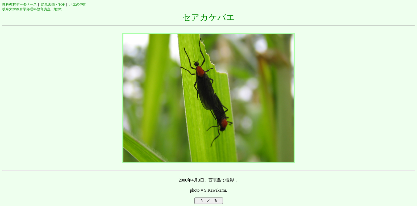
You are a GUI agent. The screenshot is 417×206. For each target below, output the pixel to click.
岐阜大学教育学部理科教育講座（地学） (33, 9)
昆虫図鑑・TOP (53, 4)
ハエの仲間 (77, 4)
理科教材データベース (19, 4)
